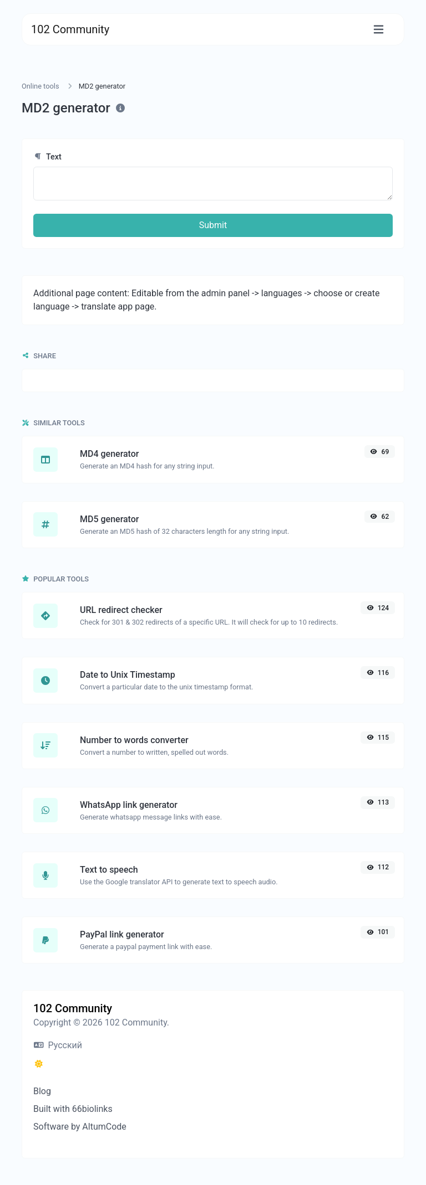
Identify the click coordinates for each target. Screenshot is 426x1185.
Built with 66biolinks (73, 1109)
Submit (213, 225)
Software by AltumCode (79, 1126)
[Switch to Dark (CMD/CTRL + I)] (38, 1064)
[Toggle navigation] (378, 29)
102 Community (70, 29)
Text (47, 157)
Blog (42, 1091)
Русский (58, 1045)
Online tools (40, 86)
